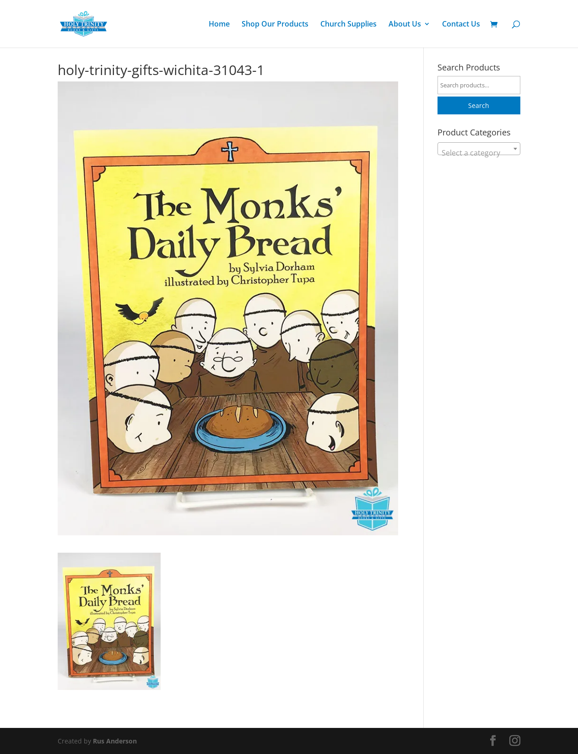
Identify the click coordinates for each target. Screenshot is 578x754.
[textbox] (479, 153)
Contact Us (461, 25)
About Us (405, 25)
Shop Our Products (275, 25)
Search (478, 105)
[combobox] (479, 148)
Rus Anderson (115, 741)
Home (219, 25)
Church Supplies (348, 25)
